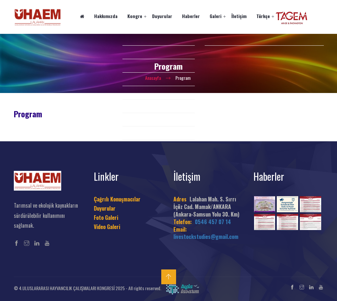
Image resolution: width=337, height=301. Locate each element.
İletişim (238, 15)
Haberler (191, 15)
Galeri (215, 15)
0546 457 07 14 (213, 222)
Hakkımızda (105, 15)
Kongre (134, 15)
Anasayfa (153, 77)
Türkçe (263, 15)
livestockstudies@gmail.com (205, 237)
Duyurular (162, 15)
